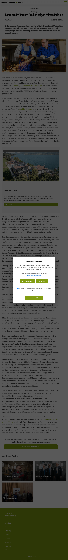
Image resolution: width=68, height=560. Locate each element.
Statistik (20, 288)
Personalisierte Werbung (34, 288)
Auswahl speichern (34, 298)
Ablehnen (42, 281)
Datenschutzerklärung (34, 276)
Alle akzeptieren (27, 281)
